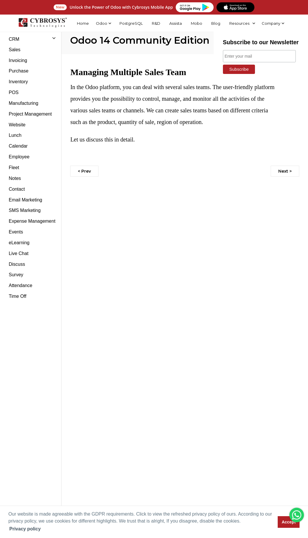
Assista (175, 23)
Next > (285, 171)
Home (83, 23)
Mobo (196, 23)
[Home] (42, 23)
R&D (156, 23)
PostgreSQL (131, 23)
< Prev (84, 171)
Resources (239, 23)
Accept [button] (289, 522)
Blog (215, 23)
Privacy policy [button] (25, 528)
